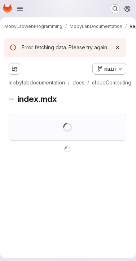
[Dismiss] (117, 47)
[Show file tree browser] (14, 69)
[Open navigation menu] (20, 8)
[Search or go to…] (115, 8)
